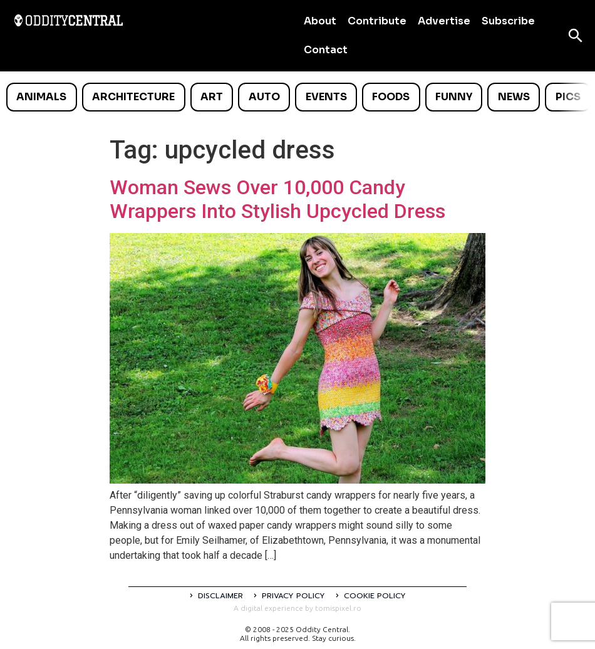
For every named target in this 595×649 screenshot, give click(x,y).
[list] (297, 97)
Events (326, 96)
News (514, 96)
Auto (264, 96)
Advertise (444, 21)
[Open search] (575, 35)
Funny (453, 96)
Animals (41, 96)
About (320, 21)
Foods (391, 96)
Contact (326, 49)
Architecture (133, 96)
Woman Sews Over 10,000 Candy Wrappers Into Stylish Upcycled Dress (277, 199)
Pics (568, 96)
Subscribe (508, 21)
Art (211, 96)
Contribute (377, 21)
